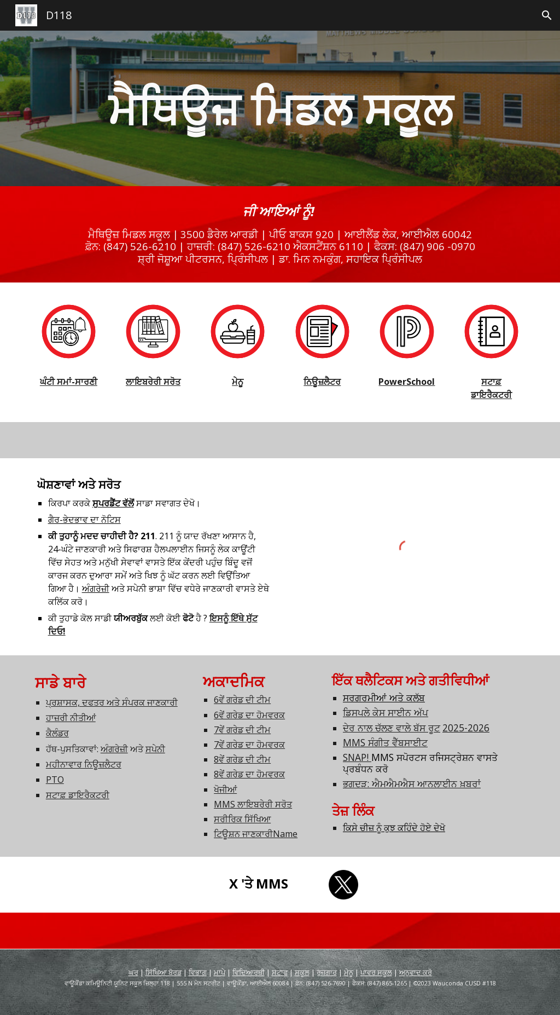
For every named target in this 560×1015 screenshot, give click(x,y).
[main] (280, 108)
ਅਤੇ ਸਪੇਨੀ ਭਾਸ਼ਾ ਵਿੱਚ (133, 589)
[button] (547, 15)
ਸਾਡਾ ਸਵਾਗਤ (136, 503)
